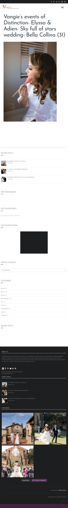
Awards (3, 288)
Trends (2, 305)
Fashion (3, 295)
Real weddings (4, 298)
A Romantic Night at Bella (16, 161)
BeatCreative (62, 490)
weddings (3, 315)
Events (2, 291)
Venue (2, 312)
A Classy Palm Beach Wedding (17, 169)
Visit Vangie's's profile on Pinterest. (10, 215)
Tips (2, 302)
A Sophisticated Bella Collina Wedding (20, 177)
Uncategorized (4, 308)
